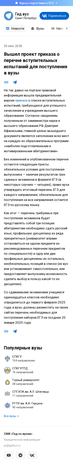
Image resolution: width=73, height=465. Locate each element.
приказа (21, 100)
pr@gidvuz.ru (12, 445)
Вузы (37, 28)
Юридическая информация (22, 439)
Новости (15, 28)
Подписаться (57, 16)
